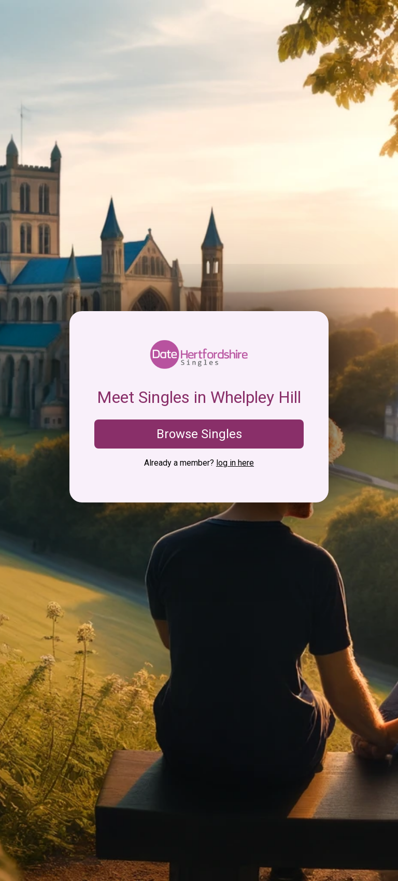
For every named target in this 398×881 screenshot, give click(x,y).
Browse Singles (199, 434)
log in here (235, 463)
